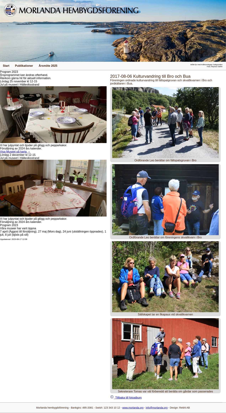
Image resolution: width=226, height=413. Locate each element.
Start (6, 65)
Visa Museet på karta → (15, 151)
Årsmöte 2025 (48, 65)
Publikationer (24, 65)
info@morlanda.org (157, 407)
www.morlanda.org (132, 407)
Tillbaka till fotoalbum (126, 397)
